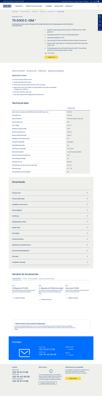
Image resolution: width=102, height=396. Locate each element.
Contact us (51, 57)
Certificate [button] (50, 216)
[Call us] (100, 20)
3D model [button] (50, 256)
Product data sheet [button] (50, 198)
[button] (86, 1)
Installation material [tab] (47, 278)
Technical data (31, 71)
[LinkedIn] (94, 1)
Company (76, 1)
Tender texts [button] (50, 227)
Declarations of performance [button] (50, 245)
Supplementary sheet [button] (50, 222)
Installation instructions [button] (50, 204)
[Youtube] (98, 1)
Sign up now (73, 378)
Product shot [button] (50, 193)
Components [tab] (16, 278)
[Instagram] (96, 1)
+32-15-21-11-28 (47, 349)
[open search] (98, 6)
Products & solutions (33, 6)
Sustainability (65, 1)
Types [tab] (25, 278)
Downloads (42, 71)
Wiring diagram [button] (50, 210)
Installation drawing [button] (50, 262)
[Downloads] (100, 29)
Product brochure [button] (50, 239)
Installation (58, 6)
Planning (49, 6)
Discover (18, 6)
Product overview (18, 71)
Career (81, 1)
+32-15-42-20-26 (47, 354)
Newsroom (71, 1)
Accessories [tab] (33, 278)
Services (68, 6)
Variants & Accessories (56, 71)
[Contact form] (100, 25)
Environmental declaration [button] (50, 250)
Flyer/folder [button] (50, 233)
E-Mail (16, 329)
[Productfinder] (100, 16)
